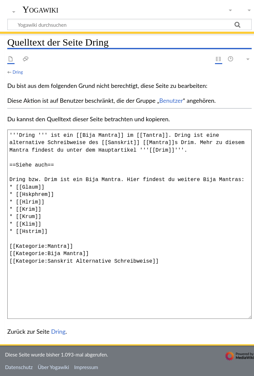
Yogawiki (40, 9)
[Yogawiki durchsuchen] (129, 24)
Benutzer (171, 100)
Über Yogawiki (53, 367)
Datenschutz (19, 367)
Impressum (86, 367)
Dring (18, 72)
